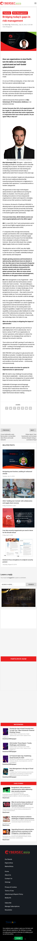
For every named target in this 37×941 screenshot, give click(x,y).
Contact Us (8, 878)
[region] (19, 598)
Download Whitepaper (9, 739)
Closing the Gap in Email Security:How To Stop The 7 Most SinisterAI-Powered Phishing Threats (21, 730)
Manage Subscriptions (12, 906)
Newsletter (8, 910)
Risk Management (20, 13)
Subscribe (8, 903)
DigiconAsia (9, 863)
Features (7, 13)
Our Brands (8, 859)
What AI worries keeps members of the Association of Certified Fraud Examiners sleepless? (22, 804)
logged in (11, 577)
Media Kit (8, 898)
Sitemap (7, 882)
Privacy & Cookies (11, 887)
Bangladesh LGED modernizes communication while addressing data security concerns (21, 789)
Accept (18, 938)
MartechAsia (9, 866)
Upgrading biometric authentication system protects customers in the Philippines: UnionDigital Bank (22, 831)
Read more (6, 798)
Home (7, 871)
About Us (8, 875)
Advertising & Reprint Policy (14, 894)
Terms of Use (9, 891)
